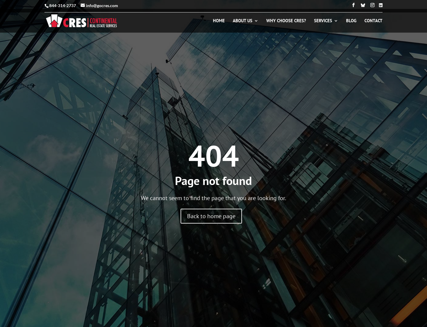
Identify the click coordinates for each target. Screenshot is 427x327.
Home (219, 21)
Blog (351, 21)
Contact (373, 21)
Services (323, 21)
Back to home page (211, 216)
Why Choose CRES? (286, 21)
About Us (242, 21)
